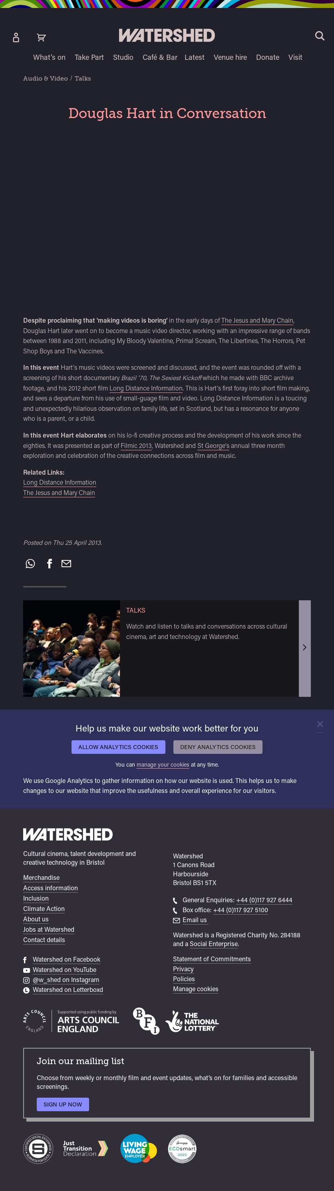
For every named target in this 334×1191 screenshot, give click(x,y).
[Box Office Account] (16, 37)
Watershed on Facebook (66, 959)
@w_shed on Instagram (66, 979)
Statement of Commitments (212, 959)
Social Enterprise (214, 944)
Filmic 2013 (136, 445)
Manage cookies (196, 989)
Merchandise (41, 877)
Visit (295, 57)
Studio (123, 57)
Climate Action (44, 908)
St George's (213, 445)
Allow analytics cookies (118, 747)
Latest (195, 57)
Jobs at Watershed (48, 929)
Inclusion (36, 898)
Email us (196, 920)
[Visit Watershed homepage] (167, 35)
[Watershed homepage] (68, 835)
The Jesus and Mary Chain (257, 320)
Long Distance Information (146, 388)
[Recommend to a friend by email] (66, 563)
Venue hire (230, 57)
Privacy (183, 969)
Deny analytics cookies (218, 747)
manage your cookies (163, 764)
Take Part (89, 57)
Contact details (44, 940)
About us (36, 919)
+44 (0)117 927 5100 (240, 910)
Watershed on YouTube (64, 969)
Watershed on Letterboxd (68, 989)
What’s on (49, 57)
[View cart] (42, 37)
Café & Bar (160, 57)
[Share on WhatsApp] (30, 563)
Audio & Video (45, 78)
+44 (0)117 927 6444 (264, 900)
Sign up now (65, 1106)
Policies (184, 979)
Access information (50, 888)
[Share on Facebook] (49, 563)
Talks (83, 78)
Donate (267, 57)
